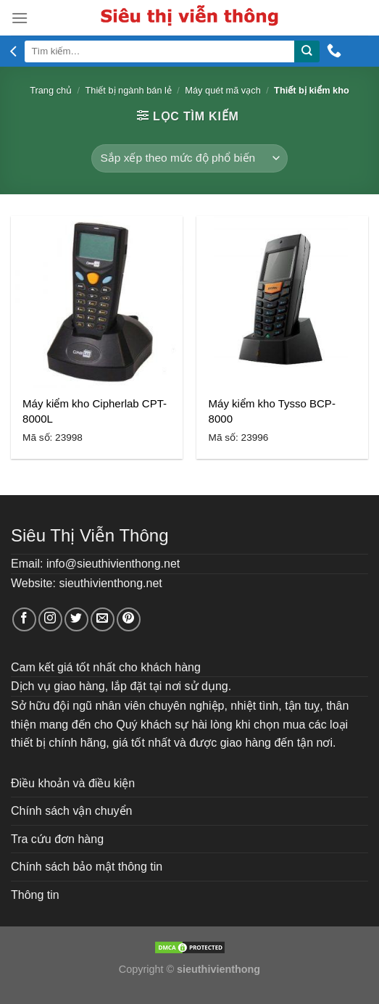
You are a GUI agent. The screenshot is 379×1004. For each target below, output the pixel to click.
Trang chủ (51, 90)
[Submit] (306, 51)
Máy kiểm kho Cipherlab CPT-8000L (94, 411)
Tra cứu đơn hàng (57, 839)
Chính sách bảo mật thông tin (86, 866)
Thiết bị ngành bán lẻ (129, 90)
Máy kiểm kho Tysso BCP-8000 (272, 411)
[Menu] (19, 18)
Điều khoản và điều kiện (73, 783)
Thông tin (35, 895)
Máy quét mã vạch (222, 90)
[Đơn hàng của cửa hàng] (189, 158)
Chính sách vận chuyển (71, 811)
